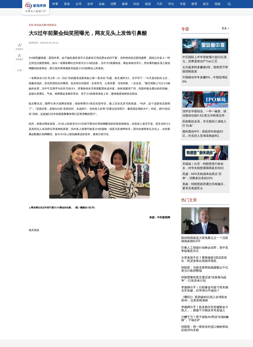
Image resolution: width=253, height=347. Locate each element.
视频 (217, 4)
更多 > (225, 28)
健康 (125, 4)
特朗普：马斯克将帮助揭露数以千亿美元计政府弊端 (204, 269)
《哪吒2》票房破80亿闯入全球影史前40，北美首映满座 (204, 298)
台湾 (78, 4)
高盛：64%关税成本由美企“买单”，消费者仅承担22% (202, 176)
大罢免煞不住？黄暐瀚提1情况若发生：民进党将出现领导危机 (204, 259)
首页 (31, 25)
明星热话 (51, 25)
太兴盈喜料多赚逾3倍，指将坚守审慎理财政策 (205, 69)
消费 (113, 4)
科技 (136, 4)
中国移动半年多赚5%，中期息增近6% (205, 79)
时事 (55, 4)
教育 (194, 4)
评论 (171, 4)
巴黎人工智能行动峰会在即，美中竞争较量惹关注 (204, 249)
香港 (67, 4)
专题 (183, 4)
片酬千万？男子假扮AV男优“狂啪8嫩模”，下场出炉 (205, 318)
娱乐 (206, 4)
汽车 (159, 4)
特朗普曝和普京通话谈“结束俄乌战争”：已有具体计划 (203, 279)
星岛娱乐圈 (40, 25)
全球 (90, 4)
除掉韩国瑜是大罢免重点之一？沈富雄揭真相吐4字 (204, 239)
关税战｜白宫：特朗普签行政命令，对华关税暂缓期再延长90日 (203, 166)
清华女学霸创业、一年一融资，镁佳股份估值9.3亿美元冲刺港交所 (204, 113)
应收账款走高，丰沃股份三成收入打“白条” (204, 123)
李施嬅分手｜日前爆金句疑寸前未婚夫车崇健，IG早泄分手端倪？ (204, 289)
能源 (148, 4)
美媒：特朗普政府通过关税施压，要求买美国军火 (204, 186)
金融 (102, 4)
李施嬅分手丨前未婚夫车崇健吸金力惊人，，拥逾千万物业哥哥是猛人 (204, 308)
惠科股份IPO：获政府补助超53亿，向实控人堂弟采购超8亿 (202, 133)
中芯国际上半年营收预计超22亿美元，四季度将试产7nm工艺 (204, 59)
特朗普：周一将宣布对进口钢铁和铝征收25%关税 (204, 328)
